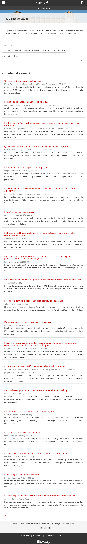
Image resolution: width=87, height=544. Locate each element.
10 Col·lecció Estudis (17, 19)
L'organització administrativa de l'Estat (22, 432)
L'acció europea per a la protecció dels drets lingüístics (30, 411)
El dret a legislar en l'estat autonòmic (21, 474)
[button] (3, 2)
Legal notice (25, 535)
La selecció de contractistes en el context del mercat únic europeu (35, 453)
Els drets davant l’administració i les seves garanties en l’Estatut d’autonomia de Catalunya (41, 124)
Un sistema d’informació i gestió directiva (24, 80)
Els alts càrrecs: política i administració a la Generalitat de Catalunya (36, 390)
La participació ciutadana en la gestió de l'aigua (26, 101)
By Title (18, 50)
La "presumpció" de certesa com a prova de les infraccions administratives (39, 495)
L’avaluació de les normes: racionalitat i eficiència (27, 321)
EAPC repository (43, 8)
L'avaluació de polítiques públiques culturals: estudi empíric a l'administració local (42, 279)
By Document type (31, 50)
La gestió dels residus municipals (19, 211)
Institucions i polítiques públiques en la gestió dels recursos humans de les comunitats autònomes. (39, 234)
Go (82, 61)
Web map (62, 535)
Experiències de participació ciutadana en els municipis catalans (34, 366)
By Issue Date (59, 50)
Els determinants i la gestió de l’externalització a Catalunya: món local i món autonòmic (40, 189)
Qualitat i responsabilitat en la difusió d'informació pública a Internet (36, 146)
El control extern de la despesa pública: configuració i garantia (33, 300)
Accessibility (37, 535)
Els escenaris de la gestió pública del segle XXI (26, 167)
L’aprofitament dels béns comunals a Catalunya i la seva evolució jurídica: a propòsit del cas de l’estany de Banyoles (39, 257)
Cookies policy (50, 535)
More (4, 515)
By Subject (46, 50)
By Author (7, 50)
